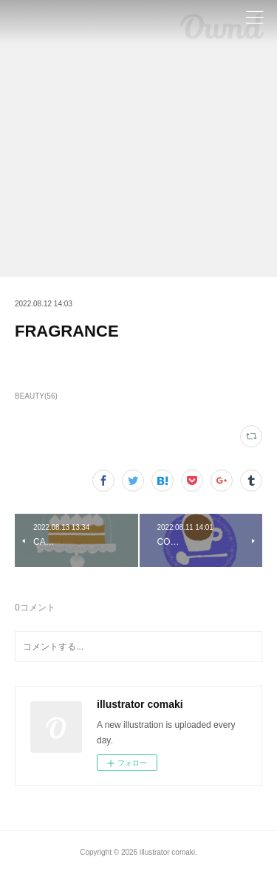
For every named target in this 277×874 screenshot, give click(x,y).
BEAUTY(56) (36, 396)
